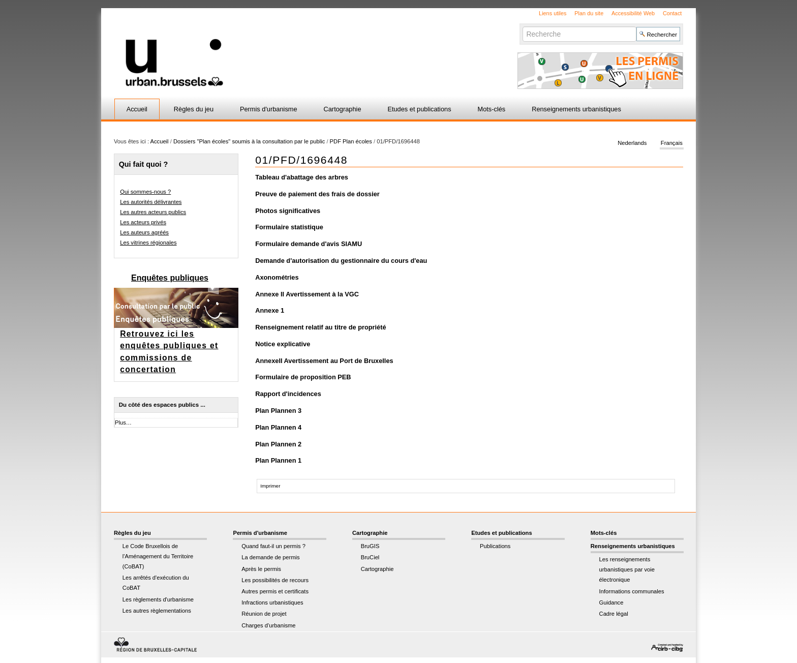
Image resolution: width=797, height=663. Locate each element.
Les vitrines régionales (148, 242)
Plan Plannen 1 (278, 460)
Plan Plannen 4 (278, 427)
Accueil (137, 109)
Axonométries (276, 277)
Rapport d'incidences (288, 394)
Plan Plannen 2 (278, 444)
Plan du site (588, 13)
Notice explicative (282, 344)
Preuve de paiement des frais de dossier (317, 194)
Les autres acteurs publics (153, 212)
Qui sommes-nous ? (145, 192)
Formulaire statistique (289, 227)
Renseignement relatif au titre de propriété (320, 327)
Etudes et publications (419, 109)
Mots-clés (492, 109)
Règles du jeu (193, 109)
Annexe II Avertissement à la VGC (307, 294)
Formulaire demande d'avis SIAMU (308, 244)
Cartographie (342, 109)
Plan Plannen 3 (278, 410)
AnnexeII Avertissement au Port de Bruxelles (324, 361)
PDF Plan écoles (351, 141)
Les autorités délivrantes (150, 202)
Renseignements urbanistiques (576, 109)
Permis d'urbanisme (268, 109)
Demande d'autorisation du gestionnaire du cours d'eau (341, 260)
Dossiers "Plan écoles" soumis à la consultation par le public (249, 141)
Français (672, 143)
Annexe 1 (269, 310)
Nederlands (632, 143)
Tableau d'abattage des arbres (301, 177)
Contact (672, 13)
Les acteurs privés (143, 222)
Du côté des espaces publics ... (162, 405)
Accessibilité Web (633, 13)
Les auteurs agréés (144, 232)
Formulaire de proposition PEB (303, 377)
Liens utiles (552, 13)
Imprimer (270, 486)
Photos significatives (287, 211)
